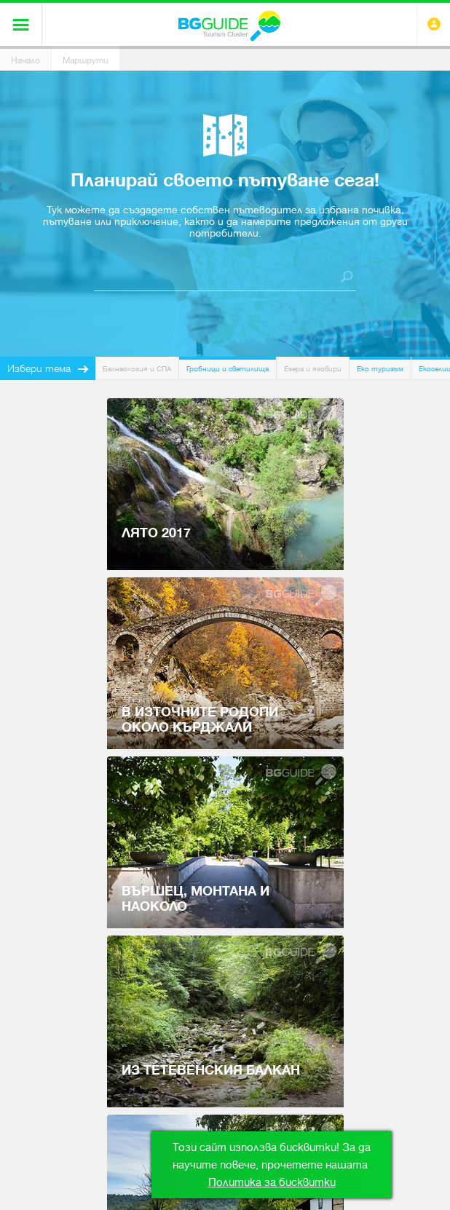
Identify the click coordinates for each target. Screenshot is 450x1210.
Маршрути (85, 60)
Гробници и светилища (227, 369)
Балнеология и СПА (137, 369)
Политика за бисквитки (272, 1182)
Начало (25, 60)
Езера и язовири (313, 369)
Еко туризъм (380, 369)
